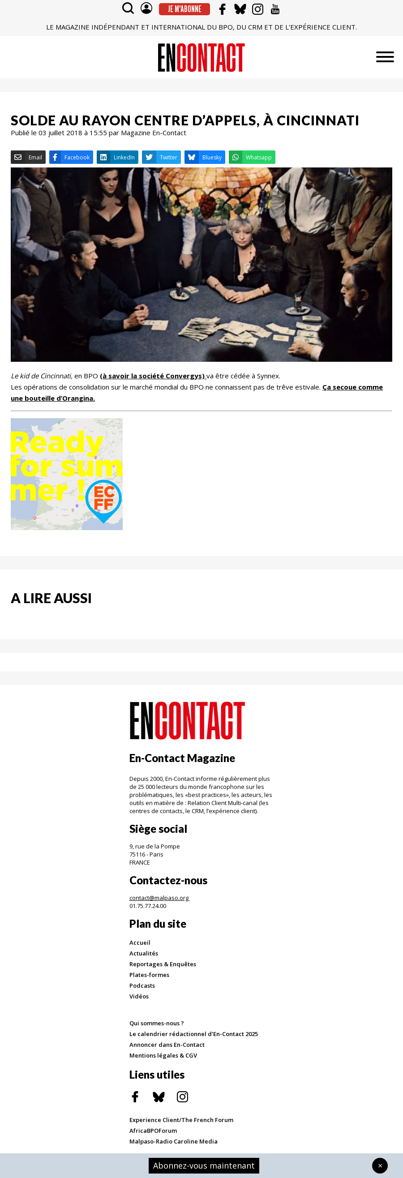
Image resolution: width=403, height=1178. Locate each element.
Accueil (139, 942)
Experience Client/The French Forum (181, 1120)
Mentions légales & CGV (163, 1055)
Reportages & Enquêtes (162, 964)
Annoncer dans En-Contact (167, 1045)
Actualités (143, 953)
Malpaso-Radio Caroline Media (173, 1141)
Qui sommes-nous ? (156, 1023)
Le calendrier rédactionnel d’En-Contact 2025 (193, 1034)
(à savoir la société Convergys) (152, 375)
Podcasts (142, 985)
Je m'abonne (185, 9)
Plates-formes (149, 975)
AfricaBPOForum (153, 1131)
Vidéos (139, 996)
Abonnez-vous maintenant (204, 1165)
